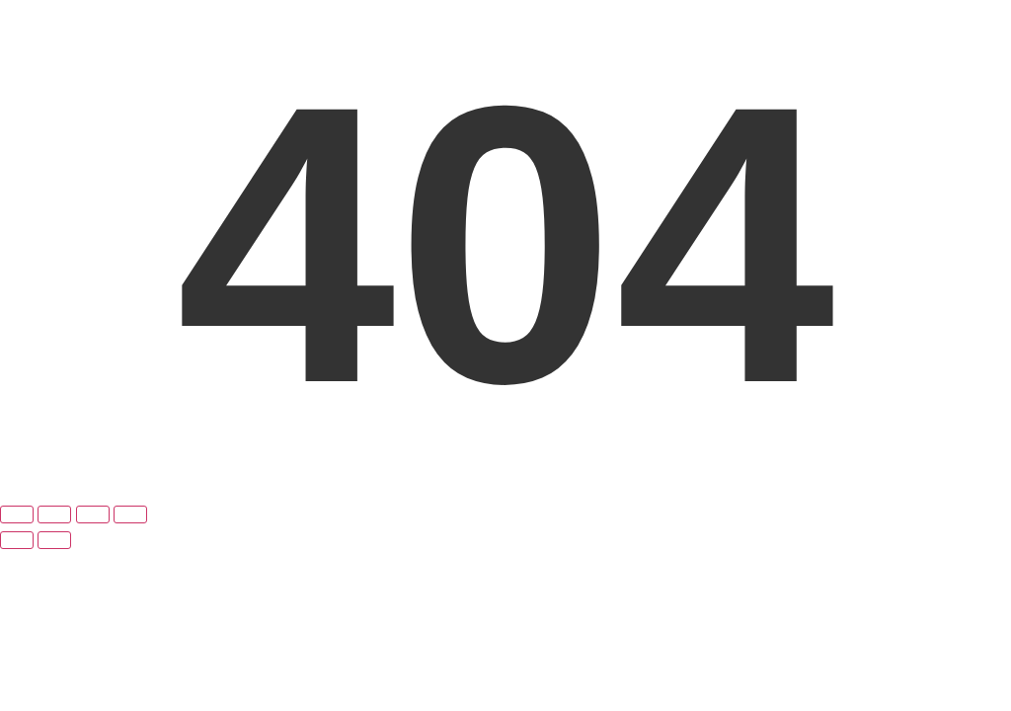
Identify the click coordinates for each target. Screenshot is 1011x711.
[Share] (93, 514)
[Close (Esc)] (130, 514)
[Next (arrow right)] (54, 540)
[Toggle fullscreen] (54, 514)
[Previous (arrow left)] (17, 540)
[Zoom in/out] (17, 514)
